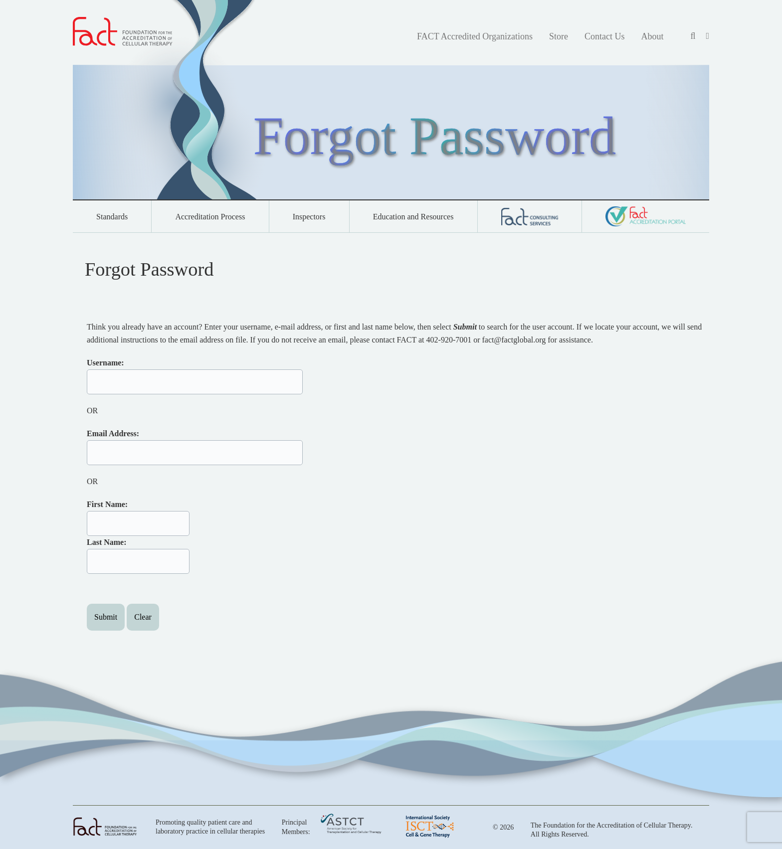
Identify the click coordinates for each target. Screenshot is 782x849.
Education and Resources (413, 216)
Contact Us (605, 36)
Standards (112, 216)
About (652, 36)
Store (558, 36)
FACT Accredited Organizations (475, 36)
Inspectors (309, 216)
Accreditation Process (210, 216)
